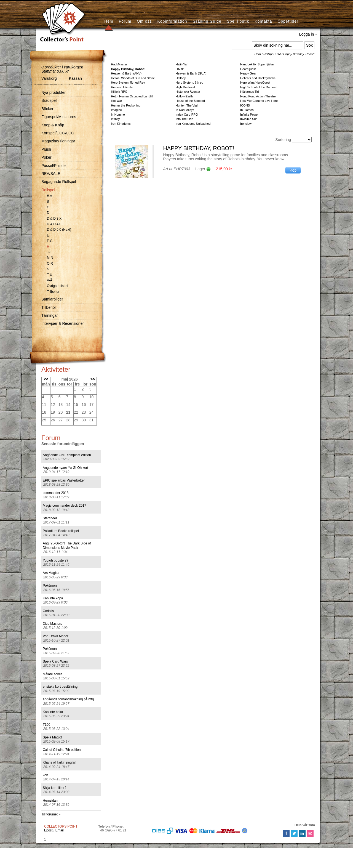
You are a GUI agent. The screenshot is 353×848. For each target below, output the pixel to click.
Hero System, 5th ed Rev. (128, 82)
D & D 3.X (54, 218)
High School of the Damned (258, 87)
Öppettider (287, 21)
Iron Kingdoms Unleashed (193, 123)
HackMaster (119, 64)
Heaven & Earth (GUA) (191, 73)
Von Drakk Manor (55, 636)
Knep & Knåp (52, 125)
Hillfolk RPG (119, 91)
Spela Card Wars (55, 661)
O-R (50, 263)
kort (45, 775)
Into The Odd (184, 119)
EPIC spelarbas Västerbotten (64, 480)
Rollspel (48, 190)
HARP (180, 69)
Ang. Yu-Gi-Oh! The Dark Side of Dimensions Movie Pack (67, 545)
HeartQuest (248, 69)
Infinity (115, 119)
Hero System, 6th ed (189, 82)
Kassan (75, 78)
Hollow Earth (184, 96)
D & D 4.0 (54, 224)
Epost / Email (54, 830)
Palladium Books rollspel (61, 531)
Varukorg (49, 78)
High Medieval (185, 87)
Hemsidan (50, 800)
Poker (46, 157)
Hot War (116, 100)
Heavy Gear (248, 73)
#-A (49, 196)
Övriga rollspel (57, 286)
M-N (50, 258)
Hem (108, 21)
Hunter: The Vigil (187, 105)
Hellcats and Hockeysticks (258, 78)
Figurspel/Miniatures (58, 117)
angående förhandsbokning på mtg (68, 699)
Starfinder (50, 518)
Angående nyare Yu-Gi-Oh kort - (66, 468)
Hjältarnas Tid (249, 91)
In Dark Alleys (185, 109)
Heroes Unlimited (122, 87)
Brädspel (49, 100)
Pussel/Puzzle (53, 165)
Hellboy (181, 78)
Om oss (144, 21)
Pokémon (50, 586)
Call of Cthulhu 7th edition (62, 750)
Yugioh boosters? (55, 560)
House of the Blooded (190, 100)
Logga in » (308, 34)
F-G (50, 241)
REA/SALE (50, 173)
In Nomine (118, 114)
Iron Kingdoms (121, 123)
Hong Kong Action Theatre (258, 96)
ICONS (245, 105)
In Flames (246, 109)
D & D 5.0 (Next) (59, 230)
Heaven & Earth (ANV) (126, 73)
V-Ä (49, 280)
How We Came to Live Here (259, 100)
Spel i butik (238, 21)
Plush (46, 149)
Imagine (116, 109)
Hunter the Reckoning (125, 105)
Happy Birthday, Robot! (298, 54)
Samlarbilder (52, 299)
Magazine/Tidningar (58, 141)
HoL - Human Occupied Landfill (132, 96)
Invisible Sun (248, 119)
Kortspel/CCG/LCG (57, 133)
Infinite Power (249, 114)
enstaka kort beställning (60, 686)
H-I (49, 247)
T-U (49, 275)
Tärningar (49, 315)
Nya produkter (53, 92)
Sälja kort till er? (54, 788)
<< (46, 379)
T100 (46, 725)
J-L (49, 252)
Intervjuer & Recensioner (62, 323)
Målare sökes (52, 674)
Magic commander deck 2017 (64, 505)
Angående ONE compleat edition (67, 455)
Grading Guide (207, 21)
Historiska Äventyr (188, 91)
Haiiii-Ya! (182, 64)
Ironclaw (246, 123)
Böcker (47, 109)
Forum (125, 21)
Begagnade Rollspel (58, 181)
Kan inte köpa (53, 598)
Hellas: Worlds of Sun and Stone (133, 78)
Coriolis (48, 611)
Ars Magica (51, 573)
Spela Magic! (52, 737)
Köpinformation (172, 21)
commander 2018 (55, 493)
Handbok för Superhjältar (257, 64)
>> (92, 379)
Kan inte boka (53, 712)
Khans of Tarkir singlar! (59, 762)
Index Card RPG (187, 114)
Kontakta (263, 21)
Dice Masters (52, 624)
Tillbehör (53, 292)
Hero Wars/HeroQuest (255, 82)
